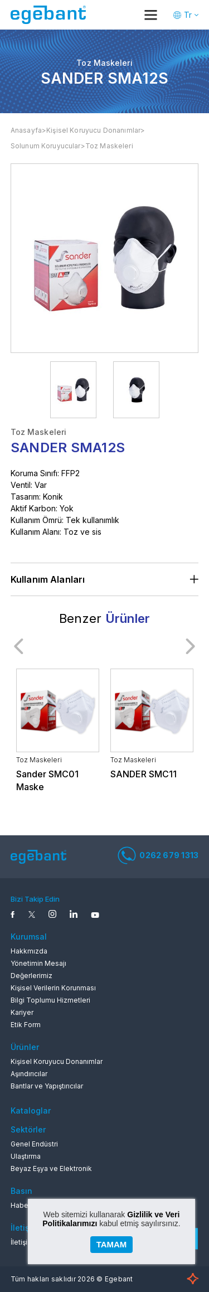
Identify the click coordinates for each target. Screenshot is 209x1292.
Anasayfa (26, 130)
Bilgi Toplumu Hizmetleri (50, 1000)
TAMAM (111, 1244)
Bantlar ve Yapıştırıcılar (47, 1086)
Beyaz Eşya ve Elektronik (51, 1168)
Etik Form (26, 1024)
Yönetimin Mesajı (38, 963)
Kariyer (22, 1012)
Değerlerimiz (31, 975)
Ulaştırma (26, 1156)
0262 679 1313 (158, 855)
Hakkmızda (29, 951)
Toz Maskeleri (109, 146)
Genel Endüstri (34, 1144)
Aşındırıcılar (29, 1074)
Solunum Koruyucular (46, 146)
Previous (19, 646)
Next (190, 646)
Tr (188, 15)
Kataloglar (31, 1110)
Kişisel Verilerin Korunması (53, 988)
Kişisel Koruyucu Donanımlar (93, 130)
